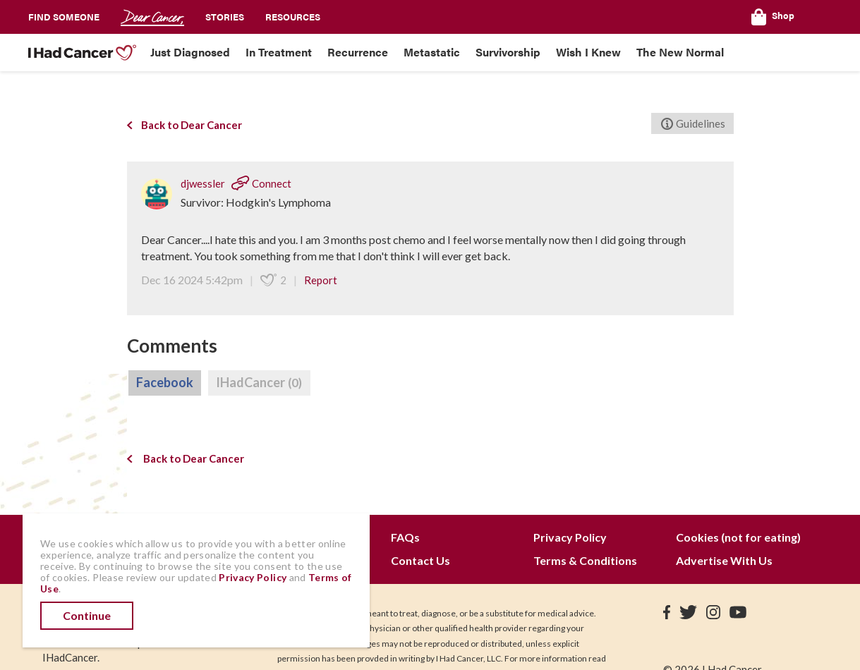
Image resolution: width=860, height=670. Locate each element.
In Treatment (279, 52)
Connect (261, 183)
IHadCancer (259, 382)
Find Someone (63, 16)
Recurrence (357, 52)
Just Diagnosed (190, 52)
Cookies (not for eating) (738, 537)
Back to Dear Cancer (184, 124)
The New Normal (680, 52)
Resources (292, 16)
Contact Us (420, 560)
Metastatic (432, 52)
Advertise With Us (724, 560)
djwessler (204, 183)
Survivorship (508, 52)
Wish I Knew (588, 52)
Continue (87, 615)
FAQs (405, 537)
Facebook (164, 382)
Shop (772, 16)
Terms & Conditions (585, 560)
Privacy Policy (570, 537)
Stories (224, 16)
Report (320, 280)
